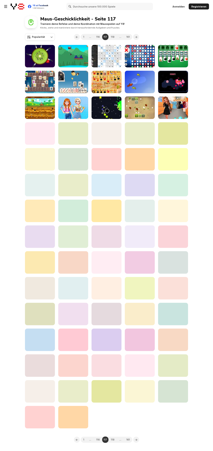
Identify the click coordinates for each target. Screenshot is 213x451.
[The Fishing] (40, 236)
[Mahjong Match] (40, 417)
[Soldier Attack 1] (73, 314)
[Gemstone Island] (40, 185)
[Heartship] (140, 185)
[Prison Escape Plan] (173, 133)
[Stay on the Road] (173, 340)
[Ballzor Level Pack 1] (40, 391)
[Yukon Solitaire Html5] (73, 417)
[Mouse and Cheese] (173, 314)
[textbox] (40, 36)
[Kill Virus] (106, 288)
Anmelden (178, 6)
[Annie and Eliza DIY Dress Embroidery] (73, 107)
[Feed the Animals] (140, 314)
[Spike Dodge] (140, 391)
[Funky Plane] (173, 236)
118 (112, 36)
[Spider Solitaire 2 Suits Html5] (106, 365)
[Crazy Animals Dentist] (40, 365)
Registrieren (198, 6)
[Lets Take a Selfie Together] (73, 236)
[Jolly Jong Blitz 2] (73, 365)
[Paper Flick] (140, 236)
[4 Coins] (140, 133)
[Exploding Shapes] (106, 107)
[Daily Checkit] (140, 56)
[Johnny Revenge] (140, 211)
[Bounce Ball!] (106, 133)
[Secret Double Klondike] (173, 56)
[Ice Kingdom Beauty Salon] (173, 262)
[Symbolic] (40, 82)
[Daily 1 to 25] (40, 340)
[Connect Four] (106, 391)
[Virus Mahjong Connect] (40, 262)
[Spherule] (106, 211)
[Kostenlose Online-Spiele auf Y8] (17, 6)
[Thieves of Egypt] (73, 340)
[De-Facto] (140, 340)
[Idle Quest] (40, 288)
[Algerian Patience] (106, 82)
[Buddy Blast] (73, 56)
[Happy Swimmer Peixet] (140, 82)
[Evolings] (173, 82)
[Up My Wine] (106, 340)
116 (98, 36)
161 (128, 36)
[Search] (70, 6)
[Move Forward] (40, 211)
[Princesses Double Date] (173, 107)
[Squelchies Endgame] (140, 159)
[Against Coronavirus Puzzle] (140, 365)
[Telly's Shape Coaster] (106, 185)
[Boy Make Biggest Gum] (106, 236)
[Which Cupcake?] (106, 262)
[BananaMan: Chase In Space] (173, 159)
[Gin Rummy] (73, 82)
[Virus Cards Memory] (106, 314)
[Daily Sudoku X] (106, 56)
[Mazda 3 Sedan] (40, 159)
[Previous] (77, 37)
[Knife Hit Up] (40, 56)
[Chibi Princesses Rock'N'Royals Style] (173, 288)
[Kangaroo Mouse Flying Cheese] (173, 185)
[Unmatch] (73, 391)
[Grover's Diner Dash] (173, 211)
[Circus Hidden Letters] (173, 391)
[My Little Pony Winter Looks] (40, 314)
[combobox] (40, 37)
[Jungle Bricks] (140, 107)
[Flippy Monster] (173, 365)
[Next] (136, 37)
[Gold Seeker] (40, 107)
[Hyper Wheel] (106, 159)
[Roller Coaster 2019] (140, 262)
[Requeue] (73, 133)
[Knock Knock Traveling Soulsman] (40, 133)
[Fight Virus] (140, 288)
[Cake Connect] (73, 262)
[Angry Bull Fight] (73, 185)
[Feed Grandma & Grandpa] (73, 211)
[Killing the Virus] (73, 288)
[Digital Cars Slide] (73, 159)
